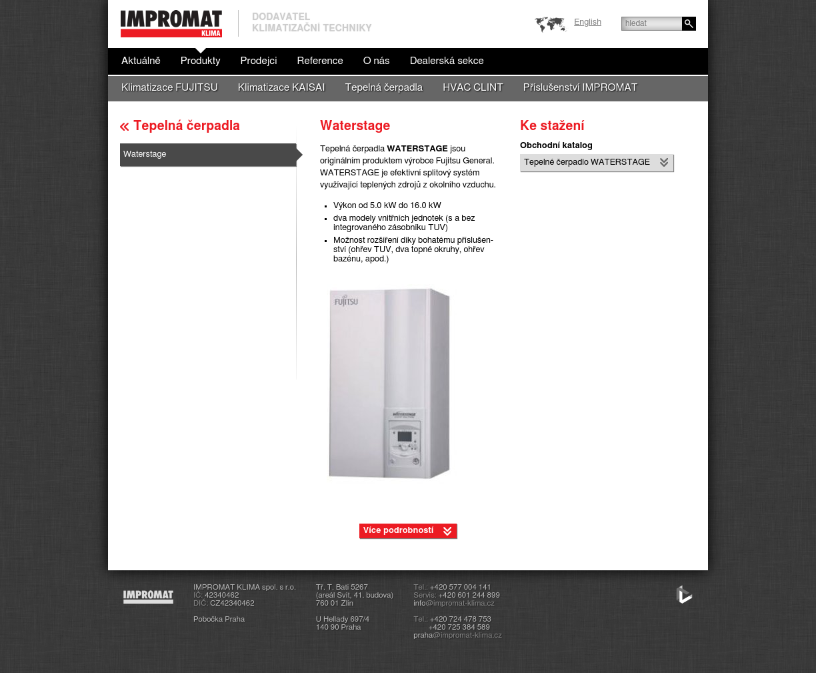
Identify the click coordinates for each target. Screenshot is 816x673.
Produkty (201, 61)
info (454, 603)
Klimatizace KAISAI (281, 88)
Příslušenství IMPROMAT (580, 88)
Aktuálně (141, 61)
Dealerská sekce (447, 61)
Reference (320, 61)
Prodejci (258, 61)
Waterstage (144, 154)
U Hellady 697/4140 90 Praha (342, 623)
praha (457, 635)
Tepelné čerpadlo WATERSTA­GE (587, 162)
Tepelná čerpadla (384, 88)
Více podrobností (398, 530)
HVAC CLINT (473, 88)
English (587, 22)
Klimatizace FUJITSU (169, 88)
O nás (376, 61)
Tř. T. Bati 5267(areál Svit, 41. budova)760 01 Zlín (354, 595)
